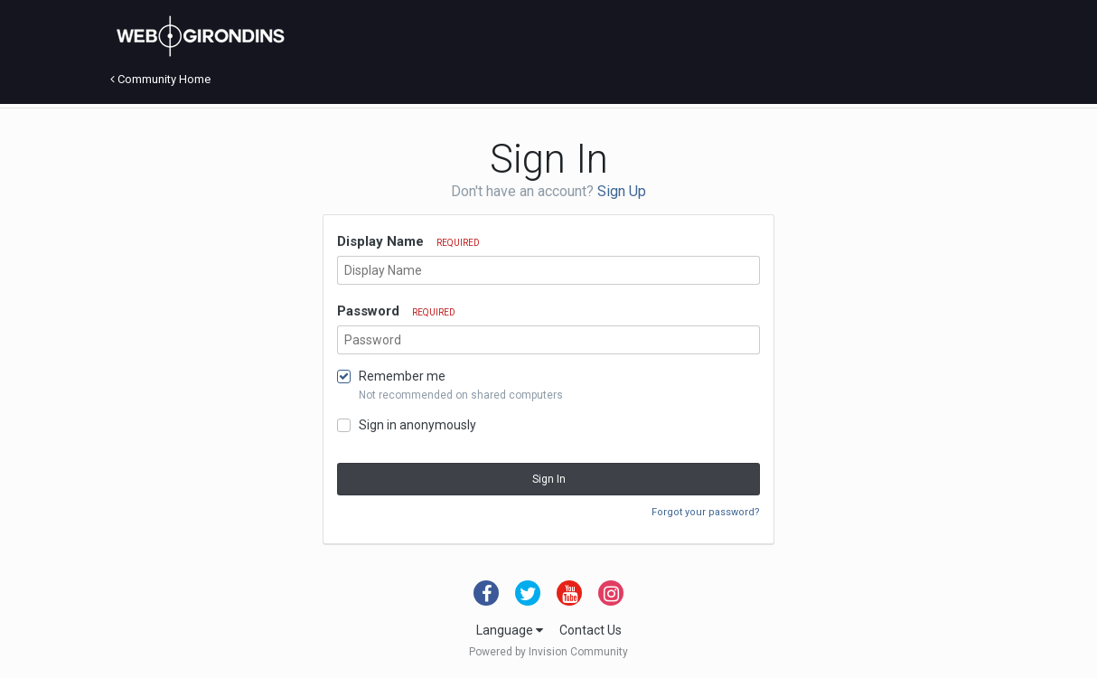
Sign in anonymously (417, 425)
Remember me (402, 376)
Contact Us (590, 630)
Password (396, 311)
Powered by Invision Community (548, 651)
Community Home (160, 79)
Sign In (549, 479)
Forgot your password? (706, 512)
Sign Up (621, 191)
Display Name (408, 241)
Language (509, 630)
